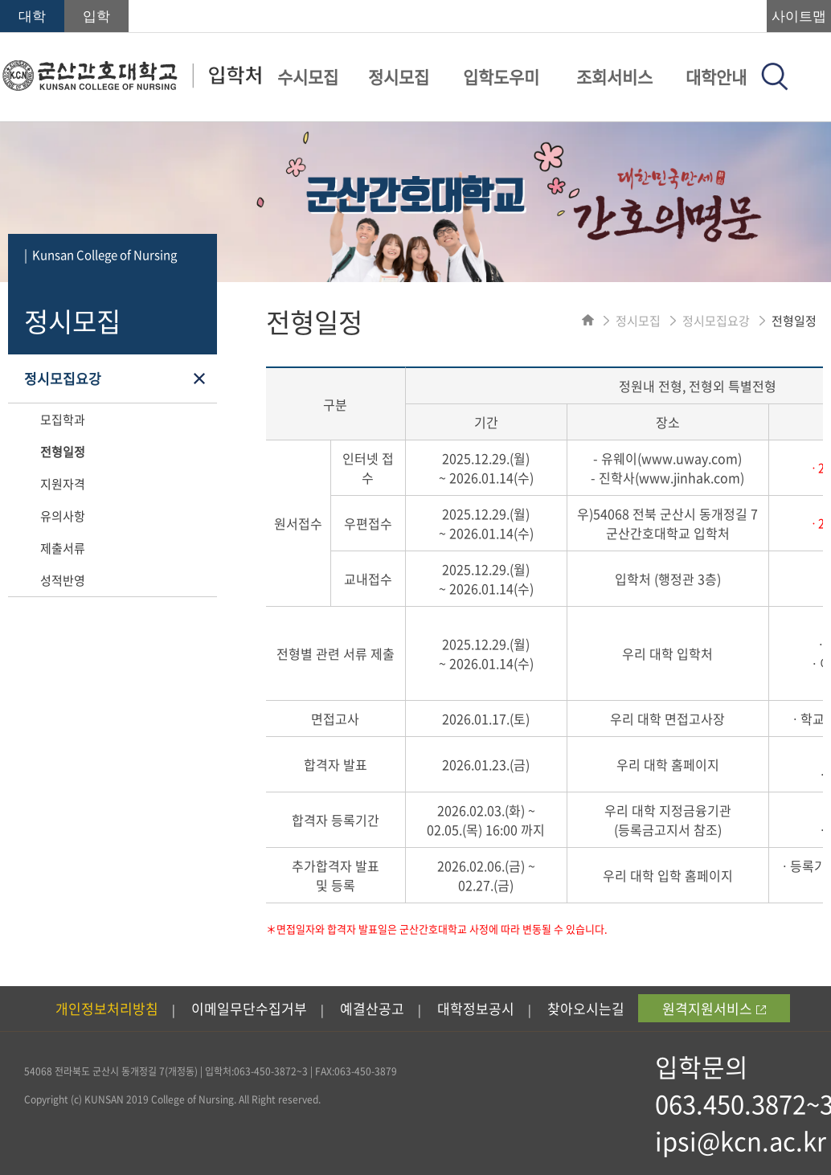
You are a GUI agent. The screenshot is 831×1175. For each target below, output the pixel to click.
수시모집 (307, 76)
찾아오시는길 (585, 1008)
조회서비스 (614, 76)
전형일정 (62, 452)
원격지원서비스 (714, 1008)
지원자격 (62, 484)
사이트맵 (799, 16)
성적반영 (62, 580)
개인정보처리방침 (106, 1008)
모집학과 (62, 419)
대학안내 (716, 76)
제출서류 (62, 548)
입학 (96, 16)
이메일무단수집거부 (249, 1008)
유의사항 (62, 516)
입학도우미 (501, 76)
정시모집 (398, 76)
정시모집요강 (62, 378)
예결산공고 (372, 1008)
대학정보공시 (475, 1008)
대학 (32, 16)
